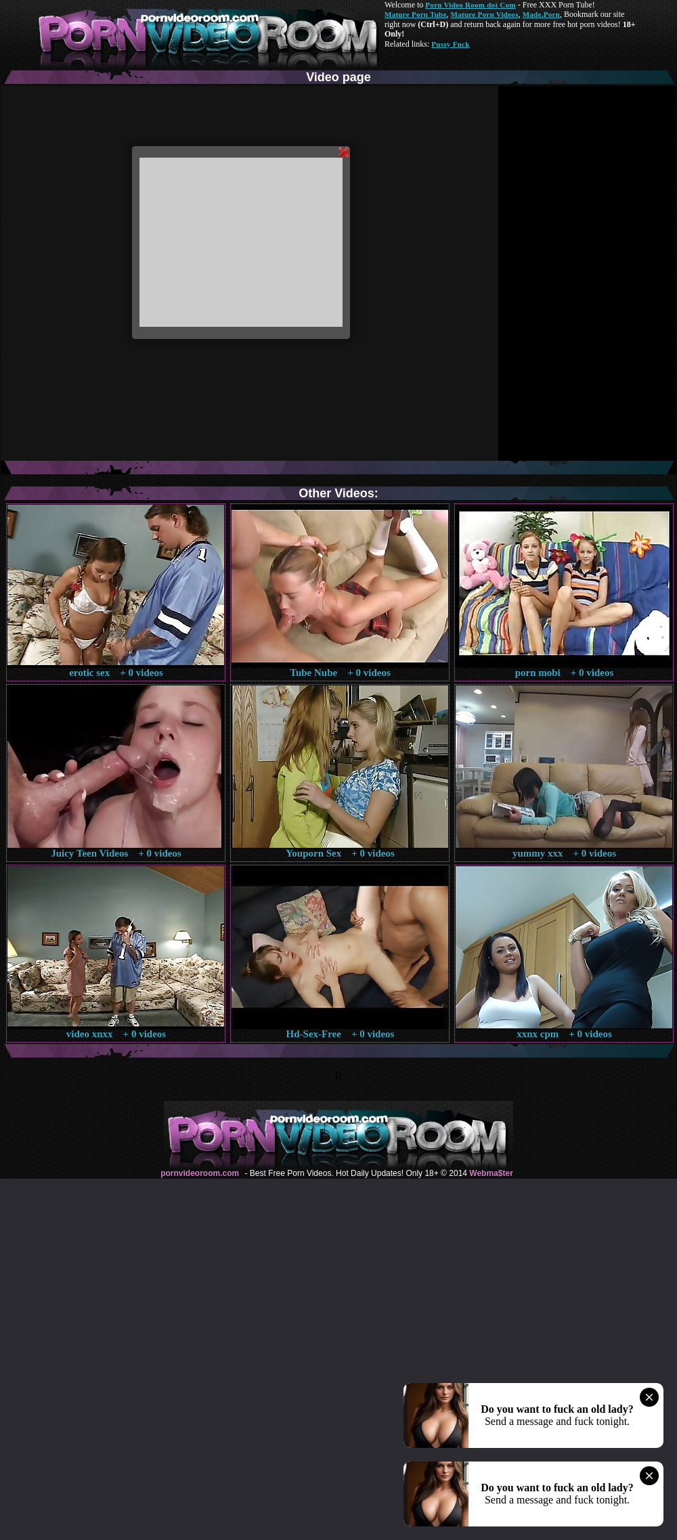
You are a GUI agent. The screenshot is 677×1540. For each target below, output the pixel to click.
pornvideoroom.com (199, 1173)
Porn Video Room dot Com (470, 5)
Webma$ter (490, 1173)
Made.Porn (541, 14)
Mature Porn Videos (485, 14)
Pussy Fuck (450, 44)
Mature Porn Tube (416, 14)
